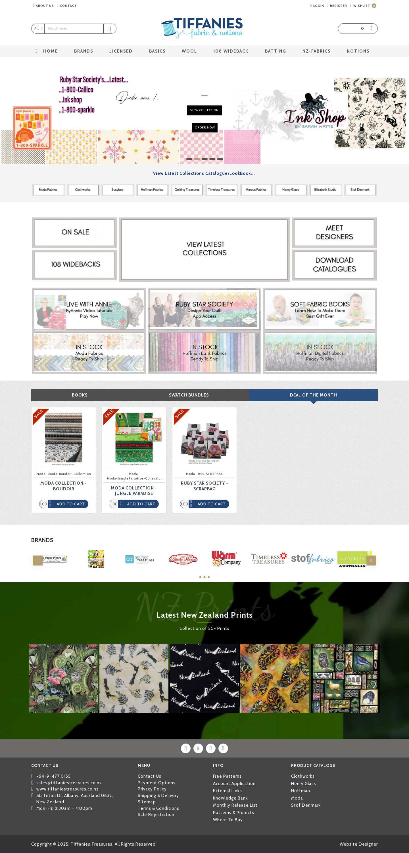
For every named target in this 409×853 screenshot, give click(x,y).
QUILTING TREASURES (139, 567)
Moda (40, 474)
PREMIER (96, 567)
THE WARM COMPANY (226, 567)
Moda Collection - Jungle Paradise (134, 490)
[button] (38, 561)
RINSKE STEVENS (183, 567)
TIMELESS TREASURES (269, 567)
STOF (313, 567)
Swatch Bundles (189, 395)
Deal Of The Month (313, 395)
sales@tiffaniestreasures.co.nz (69, 782)
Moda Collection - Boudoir (63, 486)
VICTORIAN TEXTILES (356, 567)
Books (79, 395)
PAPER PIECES (52, 567)
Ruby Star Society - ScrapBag (204, 486)
